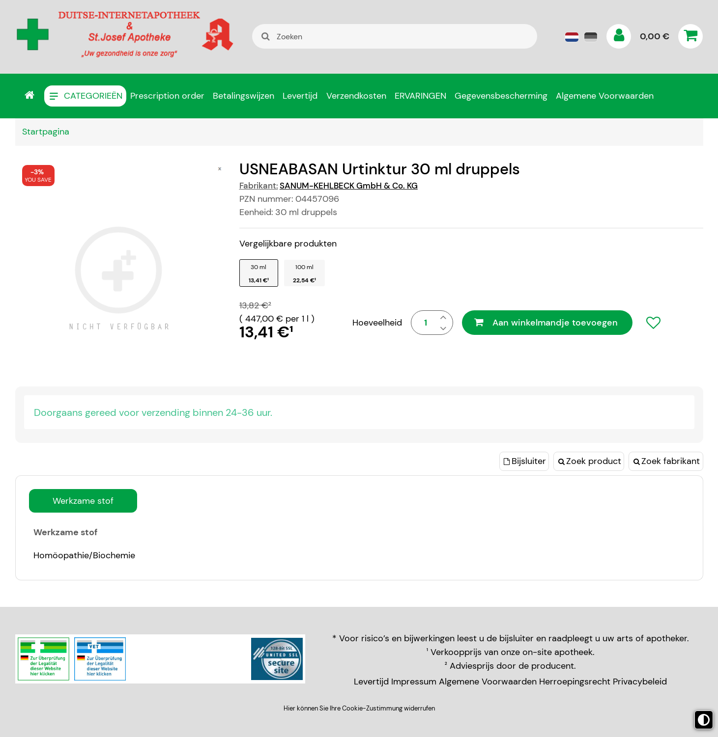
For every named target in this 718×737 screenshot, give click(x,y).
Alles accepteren (404, 494)
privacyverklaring (356, 378)
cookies (475, 378)
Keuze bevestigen (310, 494)
